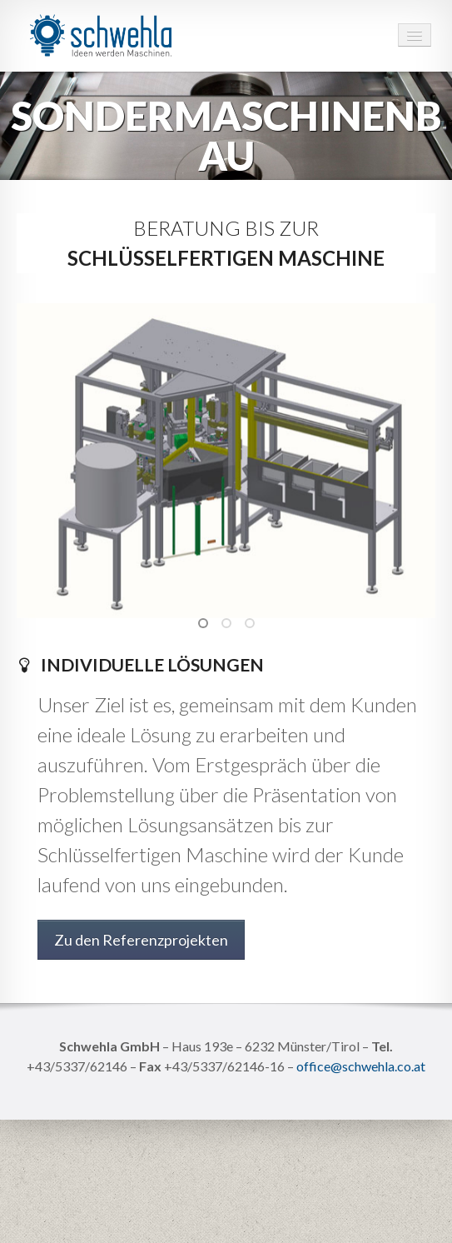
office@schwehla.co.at (360, 1066)
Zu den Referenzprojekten (141, 940)
